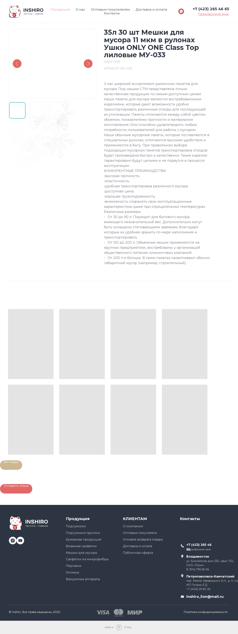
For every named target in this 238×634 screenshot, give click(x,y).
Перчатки (73, 566)
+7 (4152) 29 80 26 (198, 589)
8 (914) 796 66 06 (197, 569)
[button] (16, 489)
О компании (133, 526)
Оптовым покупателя (140, 533)
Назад (37, 22)
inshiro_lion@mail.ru (205, 597)
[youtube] (19, 539)
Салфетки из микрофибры (87, 559)
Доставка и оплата (137, 546)
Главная (15, 22)
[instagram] (11, 539)
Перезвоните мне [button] (198, 549)
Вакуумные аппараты (83, 579)
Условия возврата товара (143, 539)
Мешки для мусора (81, 553)
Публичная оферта (138, 553)
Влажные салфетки (81, 546)
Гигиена (72, 572)
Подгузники (76, 526)
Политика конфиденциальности (206, 612)
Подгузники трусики (83, 533)
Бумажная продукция (83, 539)
